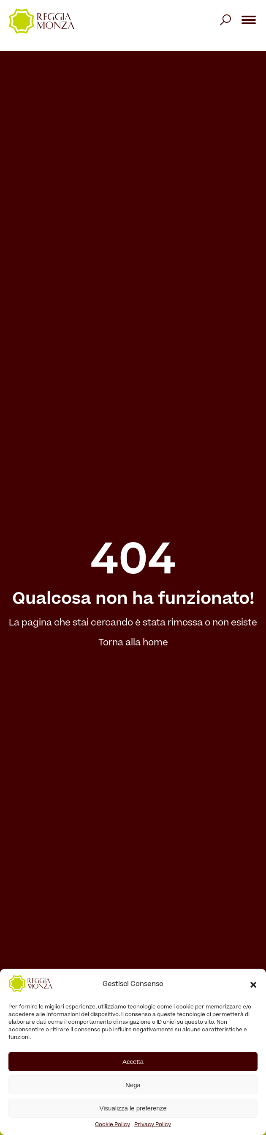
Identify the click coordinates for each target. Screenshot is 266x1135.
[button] (253, 985)
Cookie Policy (112, 1124)
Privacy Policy (152, 1124)
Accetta (133, 1061)
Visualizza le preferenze (133, 1108)
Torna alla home (133, 643)
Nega (133, 1084)
